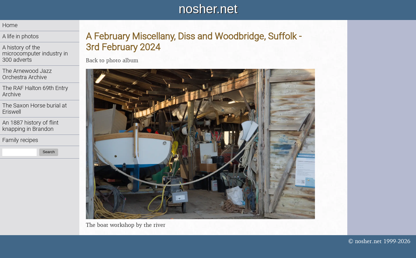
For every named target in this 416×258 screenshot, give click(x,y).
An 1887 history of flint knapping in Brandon (30, 125)
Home (9, 25)
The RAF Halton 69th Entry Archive (35, 91)
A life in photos (20, 36)
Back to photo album (112, 60)
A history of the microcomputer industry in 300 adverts (35, 53)
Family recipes (20, 140)
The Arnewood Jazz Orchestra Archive (27, 74)
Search (49, 152)
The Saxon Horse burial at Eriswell (34, 108)
